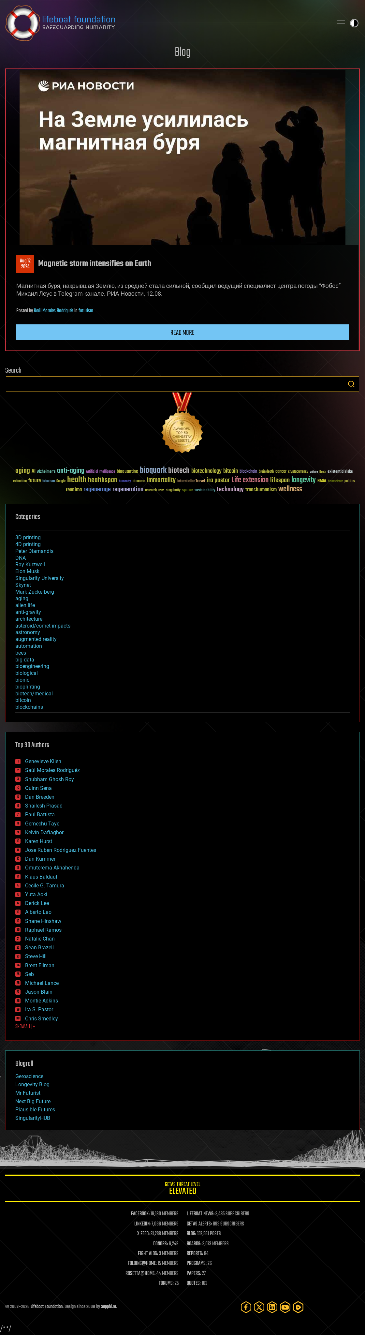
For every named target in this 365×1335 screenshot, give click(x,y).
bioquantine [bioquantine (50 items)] (127, 471)
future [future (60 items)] (34, 481)
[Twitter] (259, 1307)
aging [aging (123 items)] (22, 471)
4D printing (28, 544)
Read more (182, 332)
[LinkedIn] (272, 1307)
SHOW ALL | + (25, 1027)
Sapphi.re (108, 1307)
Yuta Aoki (36, 894)
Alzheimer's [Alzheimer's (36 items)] (46, 471)
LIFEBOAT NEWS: (200, 1214)
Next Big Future (33, 1101)
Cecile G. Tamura (44, 886)
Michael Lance (42, 983)
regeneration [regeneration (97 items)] (127, 489)
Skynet (23, 585)
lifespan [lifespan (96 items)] (280, 480)
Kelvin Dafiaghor (44, 832)
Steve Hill (36, 956)
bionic (22, 680)
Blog (182, 52)
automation (28, 646)
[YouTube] (285, 1307)
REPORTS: (195, 1254)
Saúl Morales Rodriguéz (53, 311)
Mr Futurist (27, 1093)
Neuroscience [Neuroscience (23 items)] (335, 481)
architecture (28, 619)
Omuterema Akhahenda (52, 868)
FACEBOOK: (140, 1214)
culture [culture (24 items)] (314, 472)
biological (26, 673)
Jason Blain (38, 992)
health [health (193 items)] (76, 480)
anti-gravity (28, 612)
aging (21, 598)
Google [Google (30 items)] (61, 481)
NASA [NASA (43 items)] (321, 481)
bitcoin (23, 700)
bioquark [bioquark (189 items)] (153, 470)
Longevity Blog (32, 1084)
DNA (20, 558)
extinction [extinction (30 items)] (20, 481)
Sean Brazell (39, 947)
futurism (86, 311)
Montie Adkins (41, 1001)
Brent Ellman (39, 965)
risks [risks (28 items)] (161, 490)
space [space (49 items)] (187, 490)
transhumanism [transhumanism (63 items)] (261, 490)
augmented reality (36, 639)
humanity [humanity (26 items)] (125, 481)
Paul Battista (40, 814)
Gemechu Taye (42, 824)
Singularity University (39, 578)
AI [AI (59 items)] (34, 471)
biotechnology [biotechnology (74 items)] (206, 471)
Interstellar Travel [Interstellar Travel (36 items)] (191, 481)
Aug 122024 (25, 264)
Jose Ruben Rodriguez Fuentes (60, 850)
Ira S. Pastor (39, 1009)
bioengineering (32, 666)
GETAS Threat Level (182, 1189)
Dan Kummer (40, 859)
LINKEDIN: (142, 1224)
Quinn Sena (38, 788)
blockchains (29, 707)
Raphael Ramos (43, 930)
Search (351, 384)
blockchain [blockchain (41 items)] (248, 471)
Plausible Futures (35, 1109)
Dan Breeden (39, 797)
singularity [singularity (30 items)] (173, 490)
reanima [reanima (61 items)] (74, 490)
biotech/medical (34, 693)
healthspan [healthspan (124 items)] (102, 480)
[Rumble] (298, 1307)
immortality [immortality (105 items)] (161, 480)
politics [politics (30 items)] (349, 481)
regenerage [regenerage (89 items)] (97, 489)
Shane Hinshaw (43, 921)
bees (20, 653)
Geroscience (29, 1076)
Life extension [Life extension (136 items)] (250, 480)
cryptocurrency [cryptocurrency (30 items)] (298, 472)
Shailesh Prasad (44, 806)
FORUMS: (166, 1283)
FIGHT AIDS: (148, 1254)
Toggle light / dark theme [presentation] (354, 23)
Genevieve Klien (43, 761)
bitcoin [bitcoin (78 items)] (230, 471)
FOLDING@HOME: (142, 1263)
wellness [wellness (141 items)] (290, 489)
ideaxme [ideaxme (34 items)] (139, 481)
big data (24, 660)
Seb (29, 974)
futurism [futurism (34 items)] (48, 481)
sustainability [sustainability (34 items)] (205, 490)
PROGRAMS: (197, 1263)
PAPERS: (194, 1273)
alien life (25, 605)
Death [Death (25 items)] (322, 472)
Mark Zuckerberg (34, 592)
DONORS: (160, 1244)
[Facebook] (246, 1307)
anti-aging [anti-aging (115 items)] (70, 471)
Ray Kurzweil (30, 564)
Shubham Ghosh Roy (49, 779)
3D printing (28, 537)
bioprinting (27, 687)
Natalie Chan (40, 939)
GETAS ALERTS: (199, 1224)
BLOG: (191, 1234)
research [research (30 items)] (151, 490)
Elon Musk (27, 571)
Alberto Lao (38, 912)
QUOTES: (194, 1283)
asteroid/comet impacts (42, 626)
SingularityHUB (32, 1118)
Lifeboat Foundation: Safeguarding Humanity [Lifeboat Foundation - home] (166, 23)
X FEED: (143, 1234)
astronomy (27, 632)
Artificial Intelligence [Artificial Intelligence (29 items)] (100, 472)
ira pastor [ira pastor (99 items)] (218, 480)
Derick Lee (37, 903)
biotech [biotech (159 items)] (179, 470)
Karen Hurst (38, 841)
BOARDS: (194, 1244)
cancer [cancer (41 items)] (280, 471)
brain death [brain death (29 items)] (266, 472)
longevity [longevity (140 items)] (303, 480)
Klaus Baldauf (41, 877)
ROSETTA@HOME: (140, 1273)
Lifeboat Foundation (47, 1307)
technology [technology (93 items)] (230, 490)
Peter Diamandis (34, 551)
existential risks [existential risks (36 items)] (340, 471)
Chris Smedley (41, 1019)
